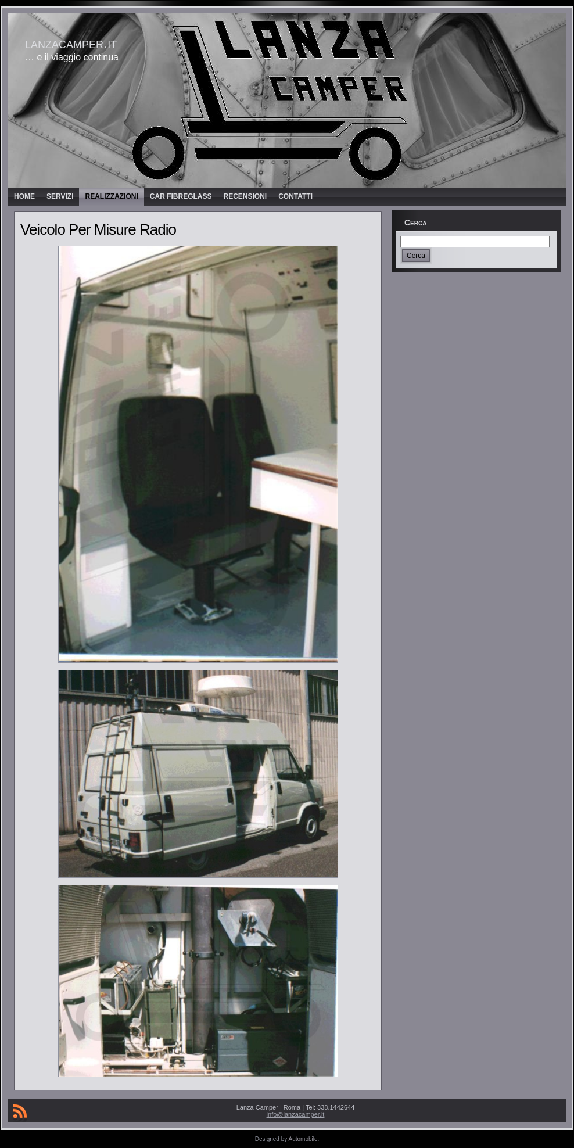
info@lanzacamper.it (296, 1114)
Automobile (303, 1139)
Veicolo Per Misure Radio (98, 229)
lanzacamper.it (71, 43)
